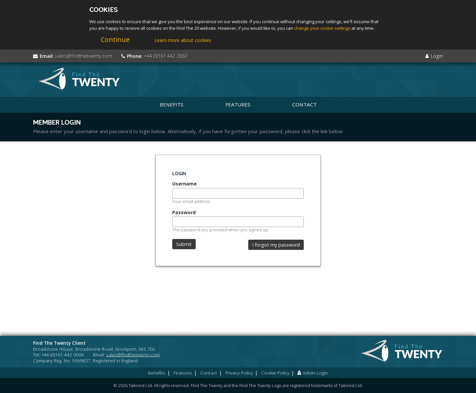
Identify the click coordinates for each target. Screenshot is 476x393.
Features (238, 104)
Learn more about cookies (182, 40)
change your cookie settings (322, 28)
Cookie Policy (275, 373)
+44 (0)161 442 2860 (165, 56)
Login (434, 56)
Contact (304, 104)
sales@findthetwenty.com (83, 56)
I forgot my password (276, 245)
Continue (115, 39)
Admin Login (313, 373)
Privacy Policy (239, 373)
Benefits (171, 104)
